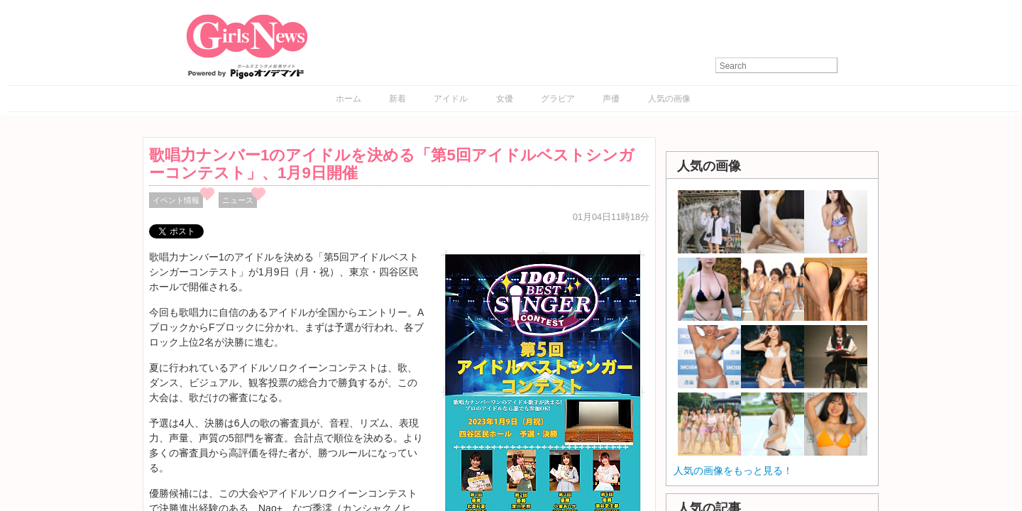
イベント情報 (176, 200)
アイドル (451, 99)
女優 (504, 99)
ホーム (348, 99)
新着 (397, 99)
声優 (611, 99)
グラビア (558, 99)
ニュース (237, 200)
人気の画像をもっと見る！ (733, 470)
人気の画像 (669, 99)
